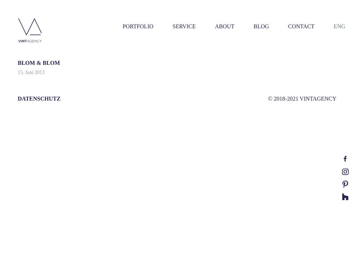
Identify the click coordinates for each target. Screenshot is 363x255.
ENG (339, 26)
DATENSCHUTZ (39, 99)
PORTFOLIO (138, 26)
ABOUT (224, 26)
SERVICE (184, 26)
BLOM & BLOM (39, 63)
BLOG (261, 26)
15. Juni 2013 (31, 72)
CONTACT (301, 26)
